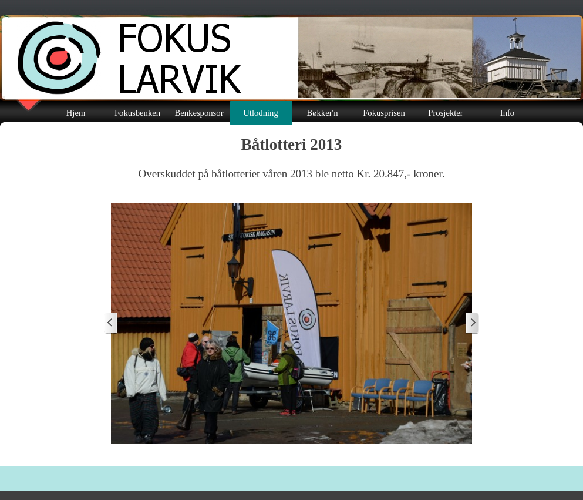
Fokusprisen (384, 113)
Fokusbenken (137, 113)
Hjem (76, 113)
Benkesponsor (198, 113)
